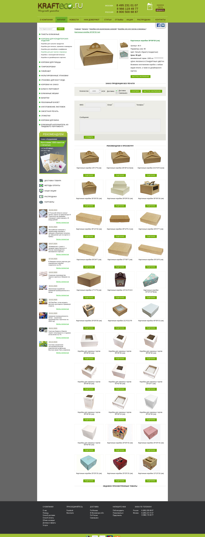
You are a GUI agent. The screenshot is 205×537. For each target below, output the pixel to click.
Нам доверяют (91, 20)
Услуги (45, 525)
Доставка (122, 91)
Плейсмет (46, 71)
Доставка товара (52, 181)
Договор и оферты (49, 523)
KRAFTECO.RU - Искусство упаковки (60, 8)
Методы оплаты (52, 185)
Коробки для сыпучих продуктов (52, 43)
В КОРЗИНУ (135, 91)
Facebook (70, 510)
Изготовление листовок (53, 107)
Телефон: (140, 105)
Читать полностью (62, 222)
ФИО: (82, 105)
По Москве (94, 510)
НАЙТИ (60, 28)
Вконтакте (70, 513)
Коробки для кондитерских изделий (54, 40)
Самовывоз (123, 93)
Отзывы (119, 20)
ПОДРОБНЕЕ (89, 175)
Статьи (108, 20)
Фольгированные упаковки (54, 76)
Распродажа (143, 20)
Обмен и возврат (49, 520)
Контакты (160, 20)
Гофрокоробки (48, 67)
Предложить (117, 515)
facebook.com (158, 25)
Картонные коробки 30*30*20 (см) (87, 32)
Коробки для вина (50, 120)
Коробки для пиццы (51, 62)
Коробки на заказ (49, 84)
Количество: (84, 91)
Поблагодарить (118, 510)
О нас (45, 510)
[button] (100, 90)
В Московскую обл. (97, 513)
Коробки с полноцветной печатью (53, 54)
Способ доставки (49, 515)
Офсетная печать (49, 111)
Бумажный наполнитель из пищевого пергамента (54, 125)
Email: (110, 105)
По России (94, 515)
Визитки (45, 98)
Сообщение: (84, 117)
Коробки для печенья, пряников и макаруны (56, 46)
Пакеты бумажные (50, 34)
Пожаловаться (118, 513)
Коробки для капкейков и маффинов (54, 49)
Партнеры (49, 202)
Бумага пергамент (50, 89)
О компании (46, 20)
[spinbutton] (94, 91)
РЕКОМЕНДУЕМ (53, 134)
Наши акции (50, 191)
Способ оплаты (48, 518)
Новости (74, 20)
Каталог (61, 20)
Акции (130, 20)
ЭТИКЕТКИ (45, 116)
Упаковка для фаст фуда (53, 80)
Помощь (46, 513)
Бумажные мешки (50, 93)
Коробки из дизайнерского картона (53, 57)
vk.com (163, 25)
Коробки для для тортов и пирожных (54, 52)
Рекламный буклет (50, 102)
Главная (78, 29)
